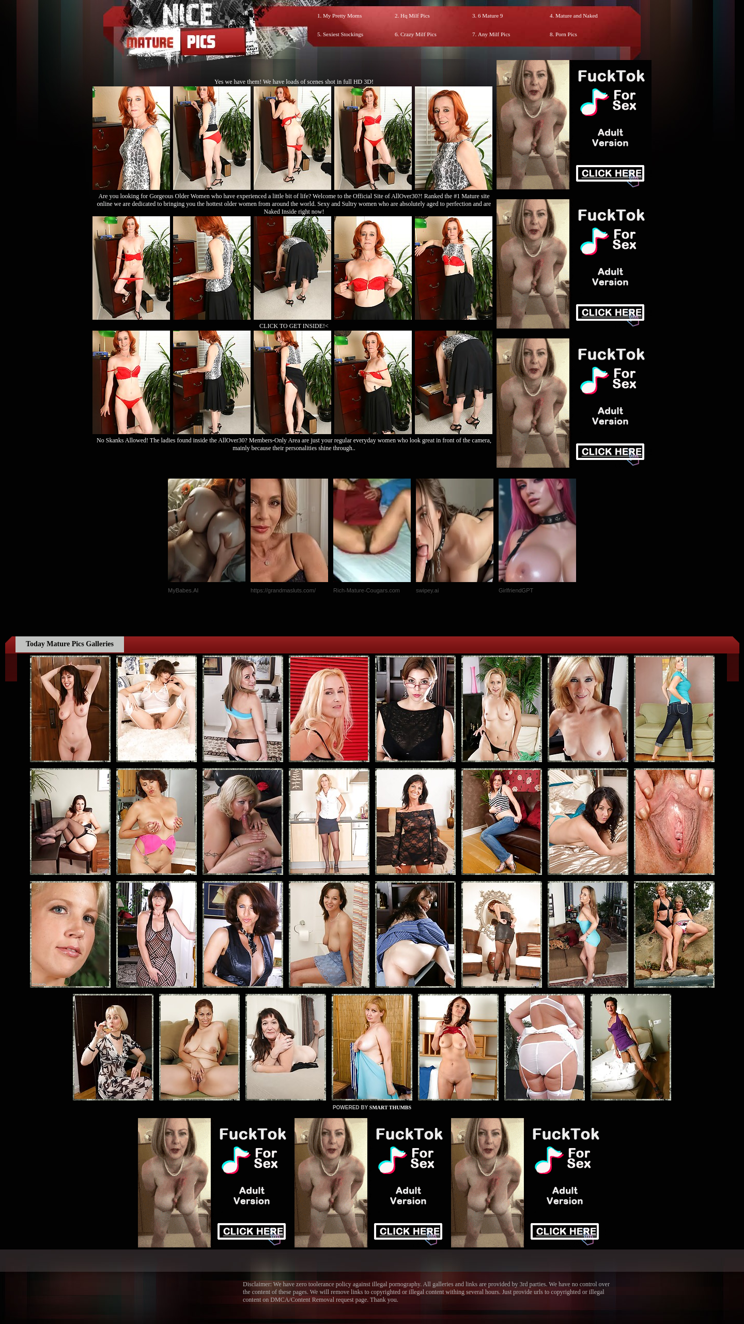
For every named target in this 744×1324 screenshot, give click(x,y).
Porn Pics (566, 34)
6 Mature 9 (490, 15)
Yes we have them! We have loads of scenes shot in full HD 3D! (294, 81)
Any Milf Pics (494, 34)
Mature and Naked (576, 15)
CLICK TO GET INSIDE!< (294, 326)
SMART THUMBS (390, 1107)
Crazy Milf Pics (418, 34)
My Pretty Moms (342, 15)
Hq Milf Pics (415, 15)
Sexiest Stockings (343, 34)
